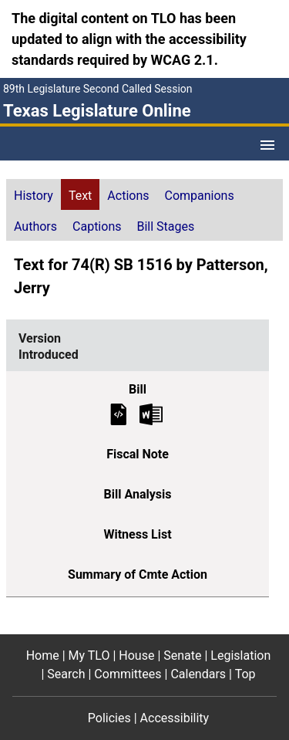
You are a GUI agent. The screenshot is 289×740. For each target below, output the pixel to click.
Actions (128, 195)
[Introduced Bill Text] (118, 413)
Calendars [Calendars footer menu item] (198, 674)
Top (245, 674)
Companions (199, 195)
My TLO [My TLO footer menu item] (89, 655)
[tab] (33, 194)
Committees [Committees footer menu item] (127, 674)
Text (80, 195)
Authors (35, 226)
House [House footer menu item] (136, 655)
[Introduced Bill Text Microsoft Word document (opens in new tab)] (151, 413)
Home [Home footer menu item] (42, 655)
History (33, 195)
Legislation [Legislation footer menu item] (240, 655)
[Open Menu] (267, 145)
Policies (109, 718)
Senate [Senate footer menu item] (182, 655)
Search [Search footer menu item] (66, 674)
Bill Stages (165, 226)
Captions (96, 226)
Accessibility (175, 718)
